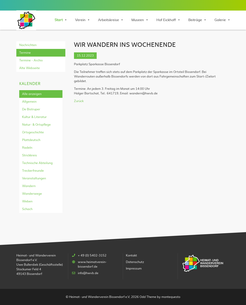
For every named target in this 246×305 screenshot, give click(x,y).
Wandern (29, 186)
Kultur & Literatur (34, 117)
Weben (27, 201)
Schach (27, 209)
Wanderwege (32, 193)
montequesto (170, 296)
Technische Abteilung (37, 163)
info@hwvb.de (88, 273)
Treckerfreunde (33, 170)
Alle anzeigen (32, 94)
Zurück (79, 101)
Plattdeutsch (31, 140)
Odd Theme (148, 296)
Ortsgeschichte (33, 132)
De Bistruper (31, 109)
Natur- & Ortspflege (36, 124)
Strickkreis (29, 155)
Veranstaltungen (34, 178)
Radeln (27, 147)
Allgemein (29, 101)
